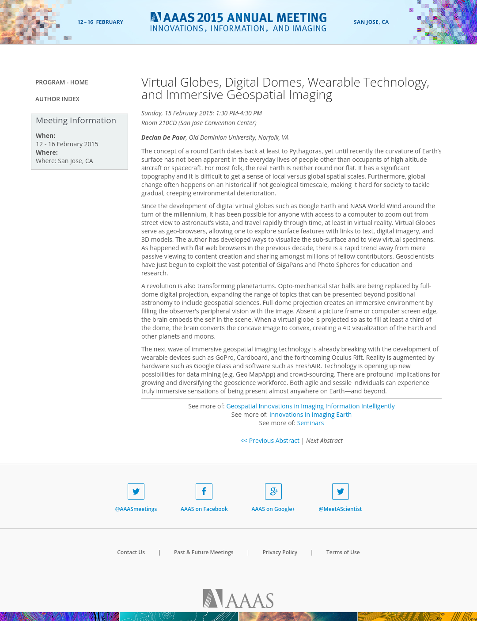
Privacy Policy (280, 552)
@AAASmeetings (136, 498)
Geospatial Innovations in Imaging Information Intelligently (310, 406)
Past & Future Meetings (204, 552)
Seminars (310, 423)
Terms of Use (343, 552)
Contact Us (131, 552)
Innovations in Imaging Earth (310, 414)
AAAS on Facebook (204, 498)
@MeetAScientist (340, 498)
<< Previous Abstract (269, 440)
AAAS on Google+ (273, 498)
